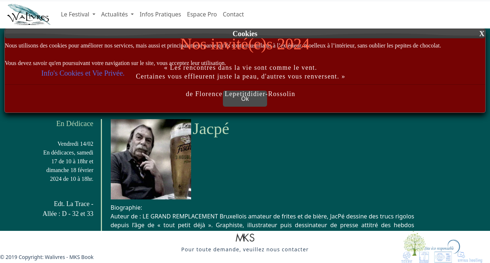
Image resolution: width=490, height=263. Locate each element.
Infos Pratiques (160, 14)
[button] (245, 238)
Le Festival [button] (76, 14)
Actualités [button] (115, 14)
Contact (233, 14)
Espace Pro (202, 14)
